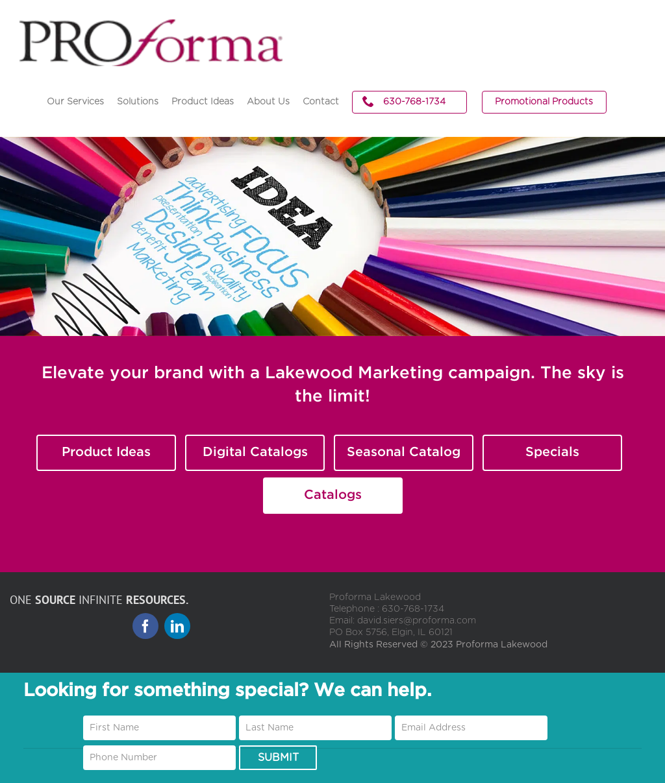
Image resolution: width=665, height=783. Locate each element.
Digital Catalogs (255, 452)
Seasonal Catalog (403, 452)
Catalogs (333, 495)
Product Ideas (106, 452)
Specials (552, 452)
